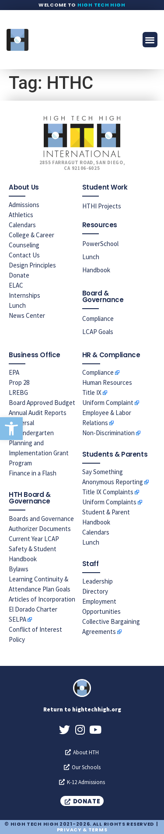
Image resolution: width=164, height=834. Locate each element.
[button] (11, 428)
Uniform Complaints (109, 502)
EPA (14, 372)
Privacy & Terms (82, 829)
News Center (27, 315)
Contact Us (24, 255)
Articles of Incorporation (42, 599)
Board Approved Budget (42, 402)
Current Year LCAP (34, 539)
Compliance (98, 318)
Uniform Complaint (107, 402)
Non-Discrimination (108, 433)
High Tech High (101, 4)
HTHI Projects (101, 206)
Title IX (91, 392)
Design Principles (32, 265)
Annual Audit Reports (37, 412)
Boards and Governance (41, 518)
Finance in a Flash (32, 473)
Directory (95, 591)
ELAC (16, 285)
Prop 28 (19, 382)
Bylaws (18, 569)
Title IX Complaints (107, 492)
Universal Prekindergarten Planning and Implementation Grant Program (39, 443)
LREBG (18, 392)
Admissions (24, 205)
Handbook (96, 270)
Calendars (22, 225)
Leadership (97, 581)
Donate (19, 275)
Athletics (21, 215)
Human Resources (107, 382)
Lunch (17, 305)
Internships (24, 295)
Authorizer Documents (40, 528)
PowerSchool (100, 243)
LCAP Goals (97, 331)
